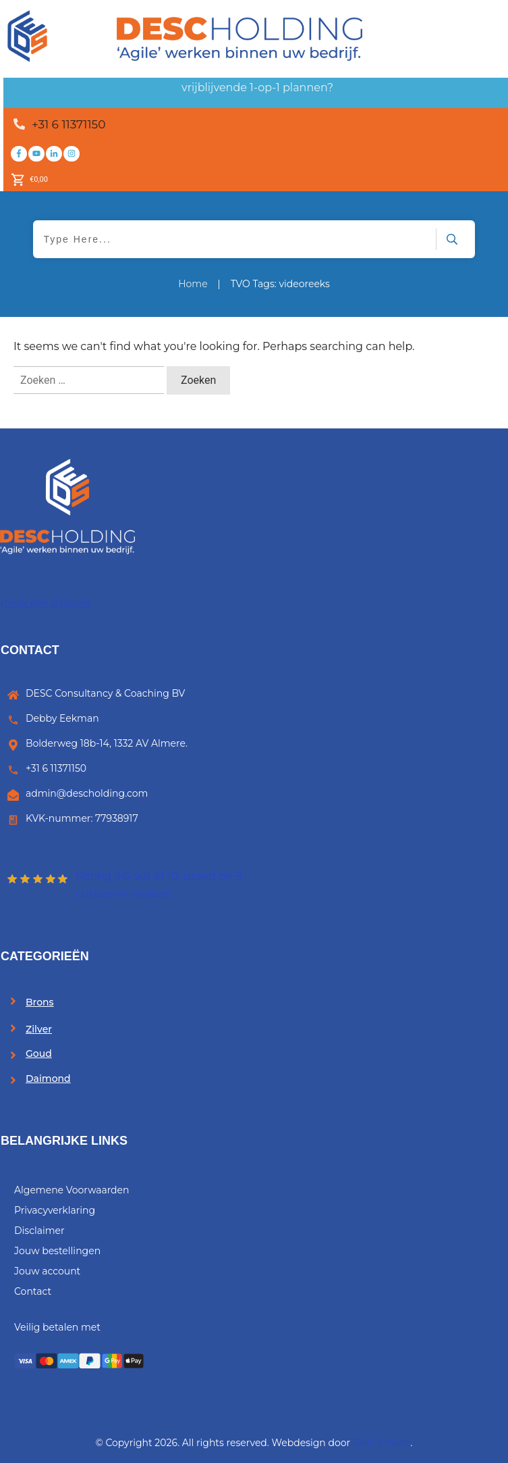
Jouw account (47, 1271)
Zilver (39, 1029)
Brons (40, 1002)
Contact (32, 1291)
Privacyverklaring (54, 1210)
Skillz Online (382, 1443)
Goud (39, 1053)
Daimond (48, 1078)
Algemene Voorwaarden (72, 1190)
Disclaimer (39, 1230)
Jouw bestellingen (57, 1251)
